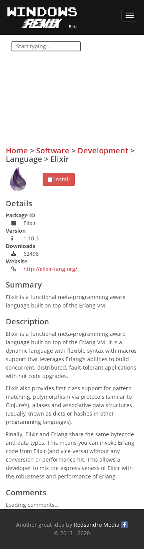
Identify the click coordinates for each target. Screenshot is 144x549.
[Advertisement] (80, 96)
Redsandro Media (96, 524)
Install (59, 179)
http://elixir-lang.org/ (50, 269)
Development (103, 150)
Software (53, 150)
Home (17, 150)
